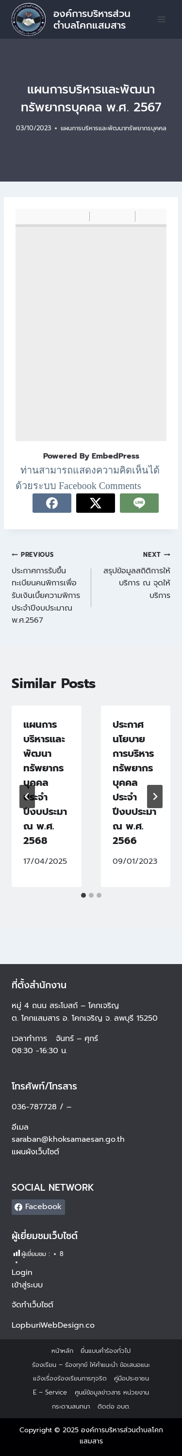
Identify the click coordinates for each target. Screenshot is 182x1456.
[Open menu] (161, 19)
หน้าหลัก (62, 1350)
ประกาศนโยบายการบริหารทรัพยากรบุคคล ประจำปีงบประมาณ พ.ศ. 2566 (134, 782)
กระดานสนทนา (71, 1406)
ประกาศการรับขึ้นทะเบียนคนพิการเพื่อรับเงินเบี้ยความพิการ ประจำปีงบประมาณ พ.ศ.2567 (47, 587)
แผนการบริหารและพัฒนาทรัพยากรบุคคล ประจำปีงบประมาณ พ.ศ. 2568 (45, 782)
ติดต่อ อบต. (114, 1406)
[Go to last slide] (27, 796)
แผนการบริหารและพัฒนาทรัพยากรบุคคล (113, 128)
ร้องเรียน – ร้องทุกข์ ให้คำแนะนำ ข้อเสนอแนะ (91, 1364)
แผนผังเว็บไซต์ (37, 1152)
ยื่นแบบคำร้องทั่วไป (106, 1350)
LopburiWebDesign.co (53, 1325)
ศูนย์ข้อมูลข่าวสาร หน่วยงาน (112, 1392)
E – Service (50, 1392)
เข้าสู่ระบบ (27, 1285)
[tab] (83, 895)
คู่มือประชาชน (131, 1378)
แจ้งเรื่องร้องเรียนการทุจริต (70, 1378)
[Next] (155, 796)
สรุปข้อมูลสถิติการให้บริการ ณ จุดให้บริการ (135, 575)
